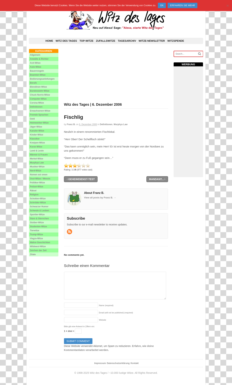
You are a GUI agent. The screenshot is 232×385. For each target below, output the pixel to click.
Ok (162, 5)
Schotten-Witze (38, 198)
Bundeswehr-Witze (39, 91)
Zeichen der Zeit (38, 250)
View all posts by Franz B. (100, 197)
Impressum (100, 363)
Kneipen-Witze (37, 142)
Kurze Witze (36, 146)
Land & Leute (37, 150)
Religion (34, 194)
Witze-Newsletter (152, 40)
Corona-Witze (37, 103)
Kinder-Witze (36, 134)
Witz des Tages (66, 40)
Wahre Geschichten (40, 242)
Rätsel (33, 190)
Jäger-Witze (36, 126)
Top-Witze (87, 40)
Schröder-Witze (38, 202)
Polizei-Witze (36, 186)
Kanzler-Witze (37, 130)
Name (106, 305)
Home (49, 40)
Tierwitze (34, 230)
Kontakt (134, 363)
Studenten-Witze (38, 226)
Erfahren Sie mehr (182, 5)
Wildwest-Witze (38, 246)
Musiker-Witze (37, 166)
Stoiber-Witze (37, 222)
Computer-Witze (38, 99)
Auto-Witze (35, 67)
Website (102, 320)
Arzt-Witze (35, 63)
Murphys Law (121, 124)
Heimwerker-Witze (39, 123)
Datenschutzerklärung (118, 363)
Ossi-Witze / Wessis (40, 178)
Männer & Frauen (39, 154)
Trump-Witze (36, 234)
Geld (32, 119)
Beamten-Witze (37, 75)
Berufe (33, 83)
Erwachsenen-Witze (40, 111)
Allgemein (35, 55)
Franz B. (71, 124)
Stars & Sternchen (39, 218)
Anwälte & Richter (39, 59)
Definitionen (106, 124)
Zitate (33, 254)
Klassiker (35, 138)
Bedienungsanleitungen (42, 79)
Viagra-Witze (36, 238)
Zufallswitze (105, 40)
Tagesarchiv (127, 40)
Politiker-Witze (37, 182)
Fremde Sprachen (39, 115)
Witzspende (175, 40)
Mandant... (157, 179)
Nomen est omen (38, 174)
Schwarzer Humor (39, 206)
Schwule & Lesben (39, 210)
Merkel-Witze (36, 158)
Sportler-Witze (37, 214)
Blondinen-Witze (38, 87)
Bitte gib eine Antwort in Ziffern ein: (79, 326)
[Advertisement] (116, 74)
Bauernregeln (37, 71)
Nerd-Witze (35, 170)
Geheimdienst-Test (81, 179)
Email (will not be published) (116, 313)
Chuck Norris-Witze (40, 95)
